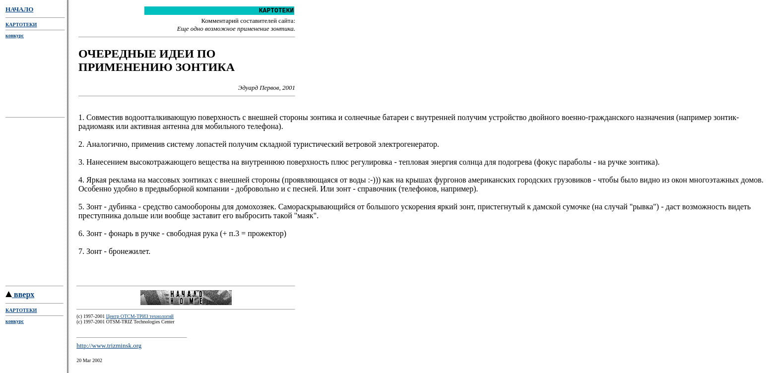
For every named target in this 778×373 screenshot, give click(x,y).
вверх (19, 299)
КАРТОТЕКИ (21, 24)
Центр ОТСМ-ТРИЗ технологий (140, 320)
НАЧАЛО (19, 9)
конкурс (14, 35)
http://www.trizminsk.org (108, 350)
